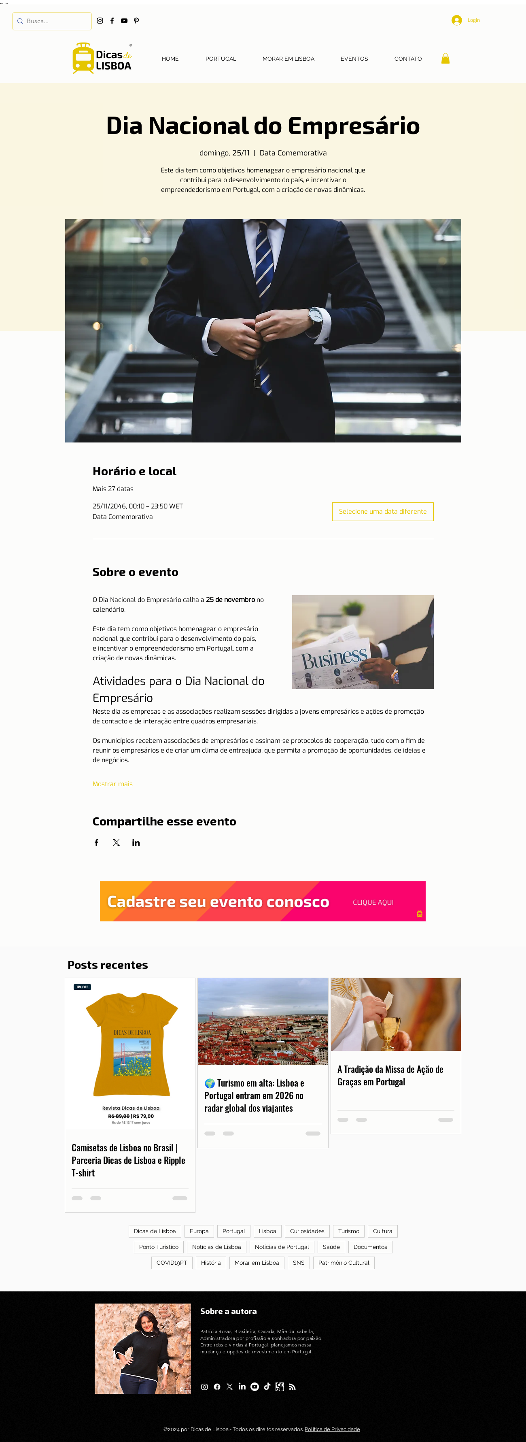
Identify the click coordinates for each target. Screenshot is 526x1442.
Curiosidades (307, 1231)
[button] (445, 58)
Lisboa (267, 1231)
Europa (199, 1231)
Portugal (234, 1231)
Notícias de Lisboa (216, 1247)
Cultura (382, 1231)
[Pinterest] (136, 21)
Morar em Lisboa (257, 1262)
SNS (299, 1262)
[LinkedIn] (242, 1386)
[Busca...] (50, 21)
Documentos (370, 1247)
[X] (229, 1386)
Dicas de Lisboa (155, 1231)
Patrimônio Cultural (343, 1262)
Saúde (331, 1247)
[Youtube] (254, 1386)
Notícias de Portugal (282, 1247)
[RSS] (292, 1386)
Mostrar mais (113, 784)
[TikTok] (267, 1386)
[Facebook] (112, 21)
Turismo (348, 1231)
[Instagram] (100, 21)
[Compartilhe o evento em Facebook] (96, 842)
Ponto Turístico (158, 1247)
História (211, 1262)
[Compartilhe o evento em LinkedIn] (136, 842)
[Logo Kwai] (280, 1386)
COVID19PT (172, 1262)
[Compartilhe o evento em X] (116, 842)
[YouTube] (124, 21)
